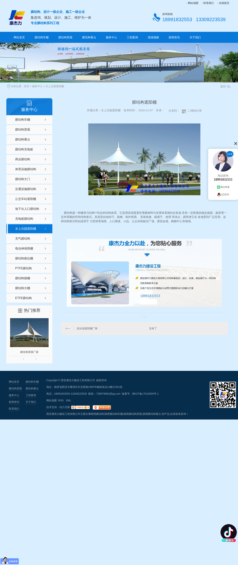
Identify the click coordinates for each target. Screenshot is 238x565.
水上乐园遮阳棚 (55, 86)
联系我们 (208, 2)
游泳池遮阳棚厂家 (87, 328)
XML (68, 400)
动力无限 (64, 407)
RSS (61, 400)
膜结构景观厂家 (29, 351)
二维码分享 (195, 110)
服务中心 (111, 37)
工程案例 (132, 37)
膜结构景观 (65, 37)
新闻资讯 (174, 37)
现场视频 (153, 37)
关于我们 (195, 37)
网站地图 (193, 2)
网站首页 (19, 37)
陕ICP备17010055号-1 (145, 393)
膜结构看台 (89, 37)
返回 (225, 86)
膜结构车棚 (42, 37)
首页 (26, 86)
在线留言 (224, 2)
